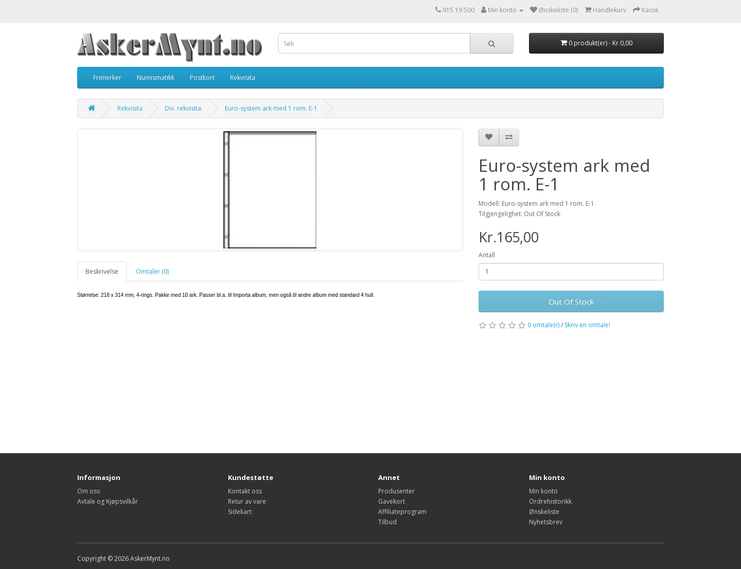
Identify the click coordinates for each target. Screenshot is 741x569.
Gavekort (391, 501)
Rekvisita (242, 77)
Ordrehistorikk (550, 501)
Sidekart (240, 511)
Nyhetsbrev (545, 522)
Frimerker (107, 77)
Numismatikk (155, 77)
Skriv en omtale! (587, 325)
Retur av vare (247, 501)
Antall (487, 255)
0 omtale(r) (543, 325)
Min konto (543, 491)
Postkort (202, 77)
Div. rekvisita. (184, 108)
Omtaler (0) (152, 271)
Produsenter (396, 491)
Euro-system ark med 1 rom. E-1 (271, 108)
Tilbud (387, 522)
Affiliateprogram (402, 511)
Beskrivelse (101, 271)
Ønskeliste (544, 511)
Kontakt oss (245, 491)
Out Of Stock (571, 301)
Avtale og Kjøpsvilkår (107, 501)
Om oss (88, 491)
